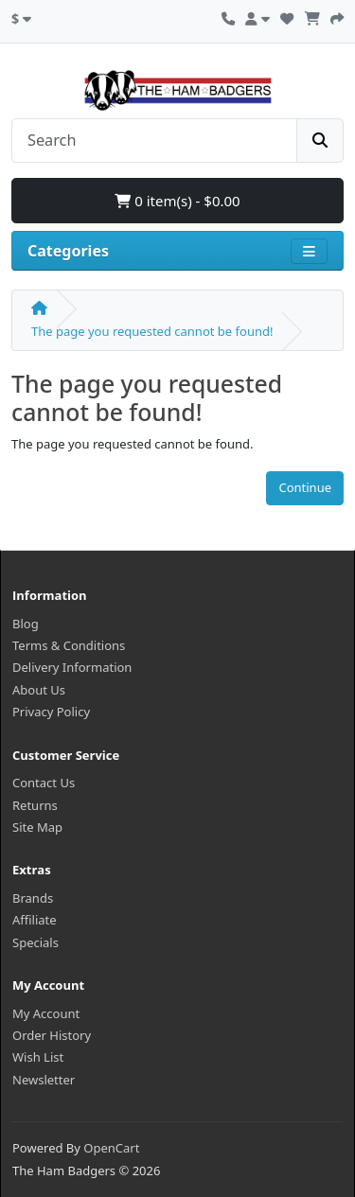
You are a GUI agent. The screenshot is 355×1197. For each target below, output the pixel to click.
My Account (46, 1013)
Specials (35, 942)
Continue (304, 487)
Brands (32, 898)
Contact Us (43, 782)
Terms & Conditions (68, 645)
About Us (38, 689)
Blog (25, 623)
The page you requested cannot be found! (152, 331)
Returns (35, 805)
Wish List (37, 1056)
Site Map (37, 827)
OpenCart (111, 1147)
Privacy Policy (51, 711)
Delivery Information (72, 667)
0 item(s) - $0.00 (177, 200)
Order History (51, 1035)
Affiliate (34, 919)
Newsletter (43, 1079)
